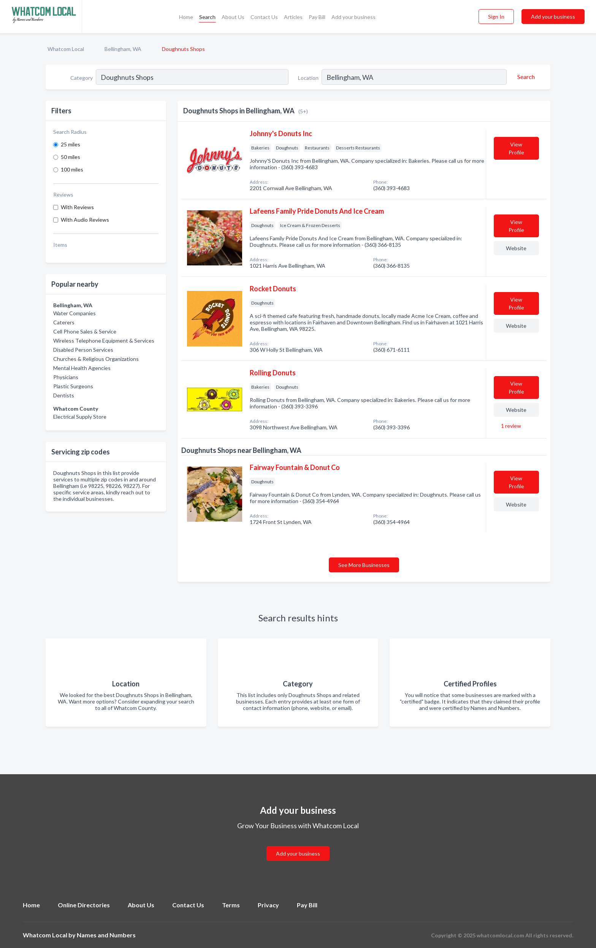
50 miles (70, 157)
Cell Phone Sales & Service (84, 331)
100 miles (72, 169)
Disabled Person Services (83, 349)
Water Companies (74, 313)
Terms (231, 904)
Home (186, 17)
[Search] (525, 76)
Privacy (268, 904)
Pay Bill (317, 17)
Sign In (496, 16)
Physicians (65, 377)
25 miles (70, 144)
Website (516, 248)
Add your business (353, 17)
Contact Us (264, 17)
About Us (233, 17)
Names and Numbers (106, 934)
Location (308, 78)
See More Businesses (364, 565)
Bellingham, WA (123, 49)
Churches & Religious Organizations (96, 359)
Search (207, 17)
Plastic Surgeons (73, 386)
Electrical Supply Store (79, 416)
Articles (293, 17)
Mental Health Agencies (82, 368)
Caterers (63, 322)
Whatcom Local (66, 49)
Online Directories (84, 904)
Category (81, 78)
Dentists (63, 395)
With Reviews (77, 207)
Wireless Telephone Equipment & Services (103, 340)
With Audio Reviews (85, 219)
